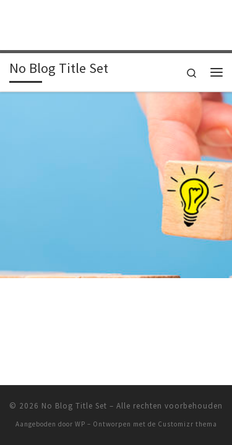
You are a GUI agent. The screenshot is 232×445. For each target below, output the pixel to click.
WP (80, 404)
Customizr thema (187, 404)
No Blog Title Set (74, 386)
